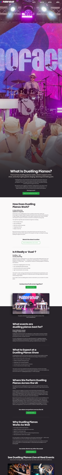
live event (38, 371)
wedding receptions (42, 338)
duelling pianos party (26, 371)
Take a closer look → (31, 287)
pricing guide (15, 443)
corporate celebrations (17, 339)
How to (50, 2)
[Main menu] (58, 2)
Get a (42, 2)
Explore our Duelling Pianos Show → (31, 193)
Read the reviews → (31, 452)
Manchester (15, 400)
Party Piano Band (26, 442)
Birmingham (20, 400)
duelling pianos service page (35, 403)
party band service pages (37, 442)
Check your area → (31, 412)
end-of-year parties (35, 339)
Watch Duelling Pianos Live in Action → (31, 242)
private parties (26, 339)
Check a (33, 2)
